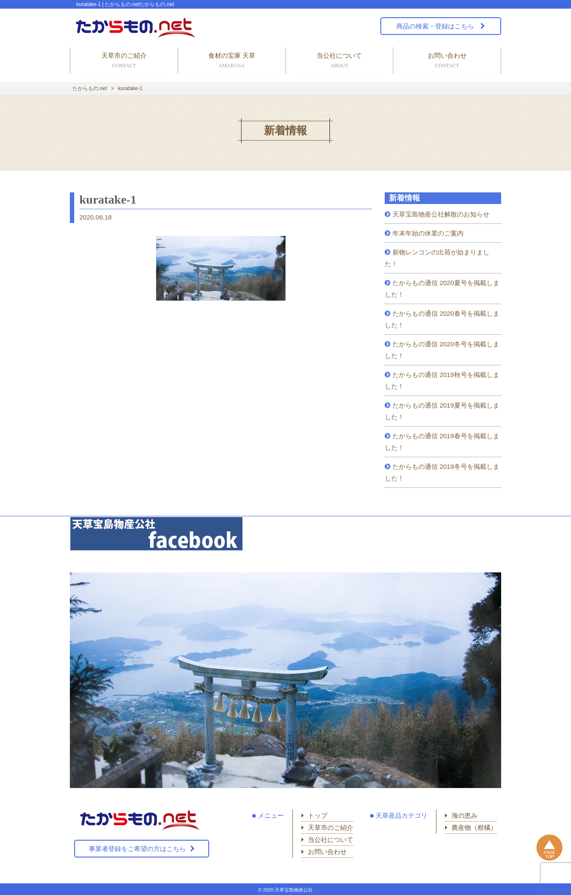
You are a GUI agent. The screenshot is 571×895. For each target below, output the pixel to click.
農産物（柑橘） (474, 827)
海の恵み (464, 815)
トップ (317, 815)
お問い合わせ (447, 61)
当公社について (339, 61)
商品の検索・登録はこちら (436, 26)
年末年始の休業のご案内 (428, 233)
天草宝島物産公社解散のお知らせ (440, 214)
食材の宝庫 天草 (232, 61)
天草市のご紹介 (124, 61)
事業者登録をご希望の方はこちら (137, 848)
